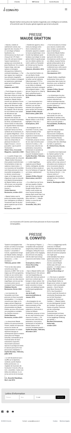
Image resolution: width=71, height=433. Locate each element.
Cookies (55, 421)
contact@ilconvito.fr (34, 421)
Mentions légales (65, 421)
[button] (65, 9)
